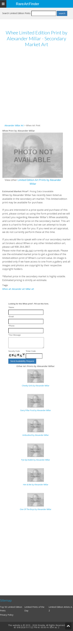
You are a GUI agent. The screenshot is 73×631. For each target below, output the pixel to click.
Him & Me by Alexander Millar (35, 484)
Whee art (6, 289)
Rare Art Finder (27, 4)
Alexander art (18, 289)
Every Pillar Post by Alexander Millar (35, 410)
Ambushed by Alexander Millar (35, 435)
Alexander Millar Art (14, 125)
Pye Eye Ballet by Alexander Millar (35, 460)
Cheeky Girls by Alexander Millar (35, 385)
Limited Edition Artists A (60, 607)
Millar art (29, 289)
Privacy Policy (6, 614)
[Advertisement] (36, 87)
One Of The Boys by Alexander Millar (35, 509)
